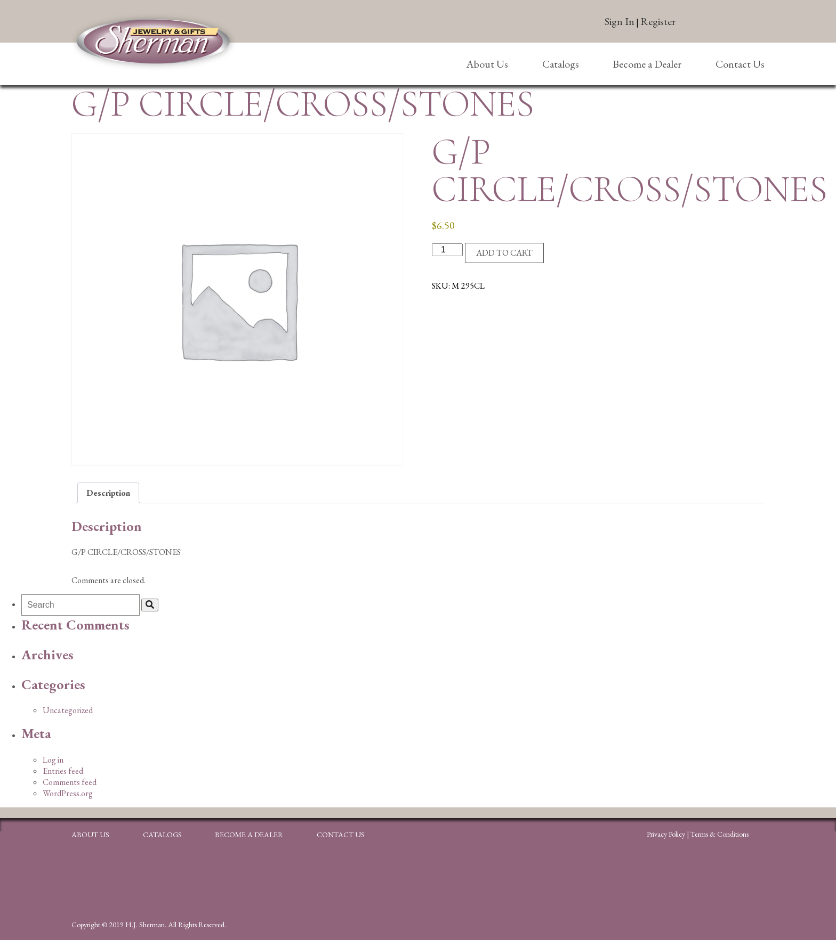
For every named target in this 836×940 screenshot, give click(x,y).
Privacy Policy (666, 834)
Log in (53, 759)
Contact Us (740, 64)
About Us (487, 64)
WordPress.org (68, 793)
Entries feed (63, 770)
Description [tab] (108, 492)
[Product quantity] (447, 249)
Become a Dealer (647, 64)
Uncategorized (68, 710)
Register (658, 21)
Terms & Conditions (719, 834)
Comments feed (70, 782)
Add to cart (504, 252)
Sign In (619, 21)
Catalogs (560, 64)
